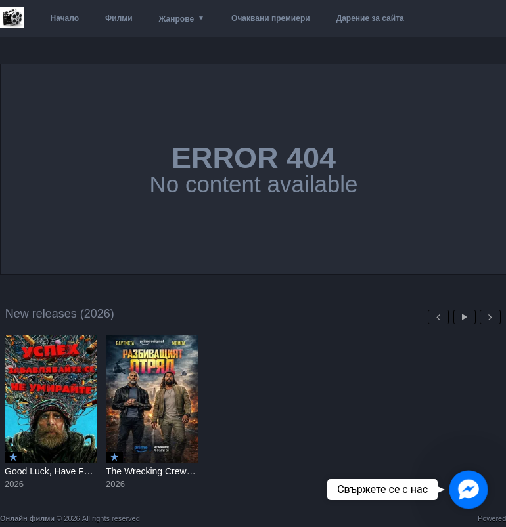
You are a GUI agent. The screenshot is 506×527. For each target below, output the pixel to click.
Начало (65, 18)
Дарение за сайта (370, 18)
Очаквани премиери (270, 18)
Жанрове (176, 19)
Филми (119, 18)
